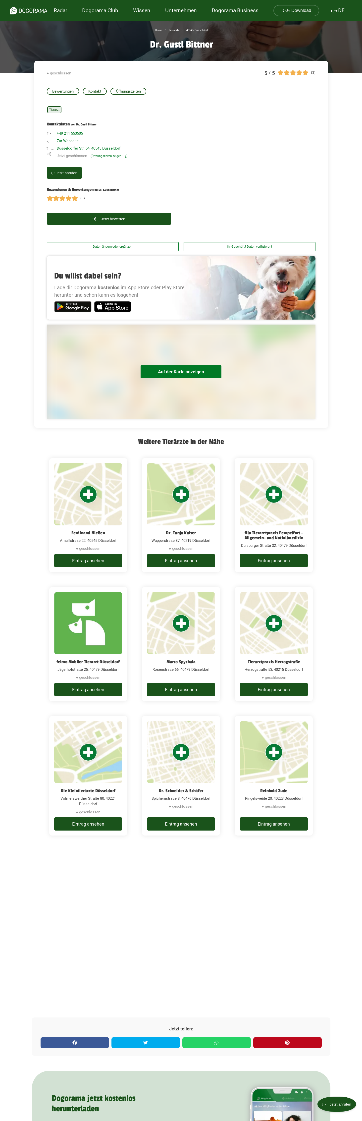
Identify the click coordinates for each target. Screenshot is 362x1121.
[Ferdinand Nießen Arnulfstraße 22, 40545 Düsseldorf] (88, 515)
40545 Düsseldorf (197, 30)
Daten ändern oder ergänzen (112, 246)
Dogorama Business (235, 10)
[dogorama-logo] (28, 10)
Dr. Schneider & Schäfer (181, 790)
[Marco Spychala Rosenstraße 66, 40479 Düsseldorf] (181, 644)
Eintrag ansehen (88, 560)
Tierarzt (54, 110)
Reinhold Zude (274, 790)
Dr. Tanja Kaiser (181, 533)
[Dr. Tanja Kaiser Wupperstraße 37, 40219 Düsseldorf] (181, 515)
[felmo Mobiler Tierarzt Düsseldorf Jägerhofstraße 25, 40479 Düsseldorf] (88, 644)
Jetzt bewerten (109, 219)
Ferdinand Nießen (88, 533)
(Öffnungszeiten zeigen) (109, 156)
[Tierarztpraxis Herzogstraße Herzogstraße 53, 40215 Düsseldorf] (274, 644)
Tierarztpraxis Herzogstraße (274, 662)
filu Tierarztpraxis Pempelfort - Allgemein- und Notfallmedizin (274, 535)
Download (296, 10)
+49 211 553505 (70, 133)
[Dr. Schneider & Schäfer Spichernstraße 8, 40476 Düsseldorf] (181, 776)
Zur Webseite (68, 141)
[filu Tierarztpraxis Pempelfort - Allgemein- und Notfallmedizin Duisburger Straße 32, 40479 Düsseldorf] (274, 515)
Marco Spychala (181, 662)
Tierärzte (174, 30)
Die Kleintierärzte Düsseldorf (88, 790)
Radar (60, 10)
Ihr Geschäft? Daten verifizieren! (249, 246)
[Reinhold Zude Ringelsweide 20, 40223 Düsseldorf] (274, 776)
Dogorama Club (100, 10)
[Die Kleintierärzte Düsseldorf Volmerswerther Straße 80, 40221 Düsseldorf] (88, 776)
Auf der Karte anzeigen (181, 371)
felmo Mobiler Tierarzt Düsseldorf (88, 662)
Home (158, 30)
